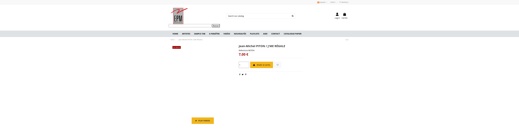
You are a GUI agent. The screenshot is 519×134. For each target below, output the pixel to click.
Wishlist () (343, 2)
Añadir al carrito (261, 65)
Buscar (216, 25)
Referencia (243, 50)
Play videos (203, 120)
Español (322, 2)
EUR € (333, 2)
